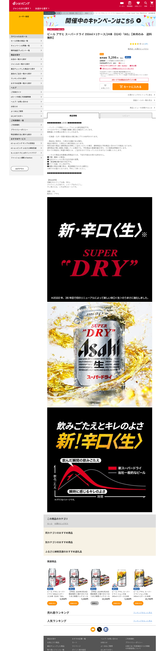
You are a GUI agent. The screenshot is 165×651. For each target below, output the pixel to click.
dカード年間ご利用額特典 (21, 97)
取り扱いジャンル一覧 (55, 649)
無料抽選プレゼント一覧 (20, 50)
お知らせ (14, 106)
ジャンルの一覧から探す (20, 64)
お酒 (58, 13)
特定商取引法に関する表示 (21, 134)
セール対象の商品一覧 (19, 41)
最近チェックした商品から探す (23, 69)
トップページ (49, 13)
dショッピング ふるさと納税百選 (23, 148)
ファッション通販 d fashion (21, 157)
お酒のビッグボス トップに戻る (140, 95)
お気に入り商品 (53, 642)
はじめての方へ (17, 116)
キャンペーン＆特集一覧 (20, 45)
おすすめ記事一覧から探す (21, 83)
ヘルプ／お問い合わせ (19, 101)
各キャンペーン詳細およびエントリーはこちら (118, 68)
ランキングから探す (18, 78)
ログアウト (19, 168)
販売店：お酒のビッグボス (138, 49)
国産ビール (88, 13)
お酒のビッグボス (61, 523)
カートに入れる (131, 87)
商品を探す (51, 639)
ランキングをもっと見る (142, 612)
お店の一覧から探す (18, 59)
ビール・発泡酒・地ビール (72, 13)
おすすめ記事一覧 (79, 639)
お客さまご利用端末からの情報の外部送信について (137, 647)
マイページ (76, 646)
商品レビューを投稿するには (141, 107)
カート (74, 642)
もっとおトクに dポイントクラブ (23, 153)
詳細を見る (52, 603)
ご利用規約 (15, 125)
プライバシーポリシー (19, 129)
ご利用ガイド (16, 92)
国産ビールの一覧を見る (142, 100)
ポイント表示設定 (79, 649)
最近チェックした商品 (55, 646)
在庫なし (94, 603)
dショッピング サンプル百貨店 (23, 143)
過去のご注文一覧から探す (21, 73)
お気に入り (105, 88)
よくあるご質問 (17, 111)
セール (49, 523)
